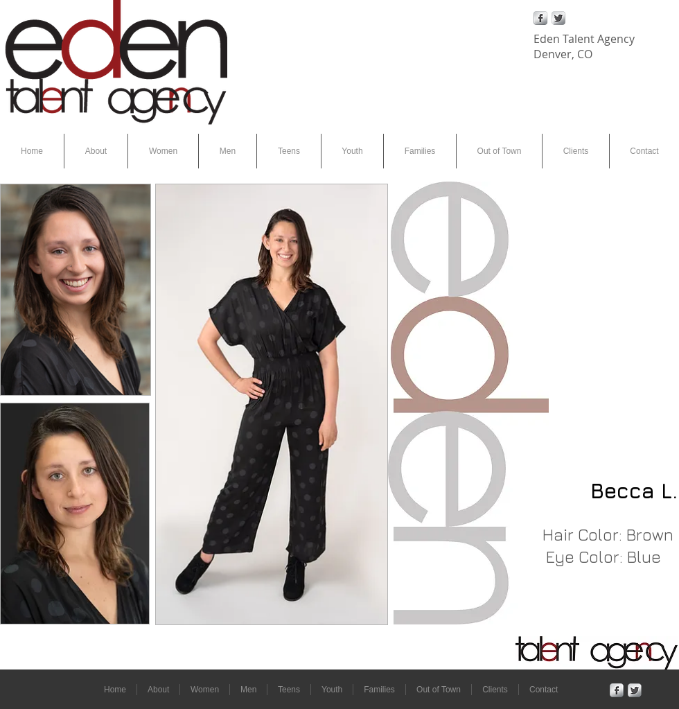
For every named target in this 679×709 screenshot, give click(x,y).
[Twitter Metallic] (558, 18)
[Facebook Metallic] (540, 18)
